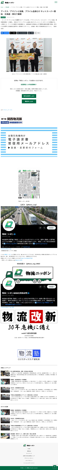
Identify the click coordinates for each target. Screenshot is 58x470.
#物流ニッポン (7, 254)
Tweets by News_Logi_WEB (7, 307)
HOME (29, 448)
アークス (10, 110)
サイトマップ (29, 453)
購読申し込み (29, 101)
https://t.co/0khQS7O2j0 (26, 258)
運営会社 (29, 451)
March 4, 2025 (19, 260)
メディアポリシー (29, 460)
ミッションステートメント (29, 463)
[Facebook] (5, 33)
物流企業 (7, 7)
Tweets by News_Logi (6, 248)
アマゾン (5, 110)
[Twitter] (12, 33)
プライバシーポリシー (29, 458)
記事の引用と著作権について (29, 455)
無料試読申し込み (29, 96)
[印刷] (31, 33)
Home (2, 7)
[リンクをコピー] (22, 33)
